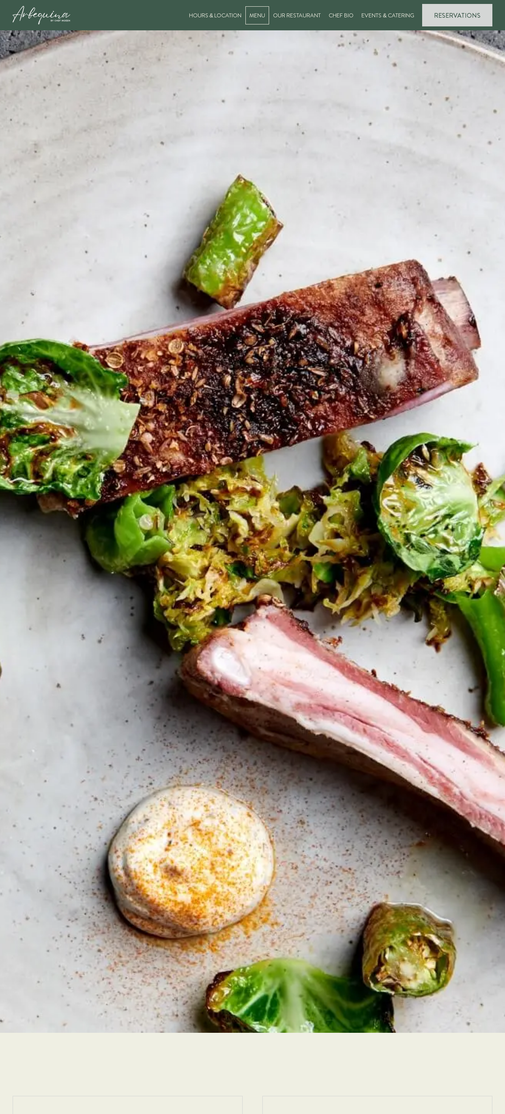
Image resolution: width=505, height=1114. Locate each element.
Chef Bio (341, 15)
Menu (257, 15)
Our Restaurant (297, 15)
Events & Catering (387, 15)
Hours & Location (215, 15)
